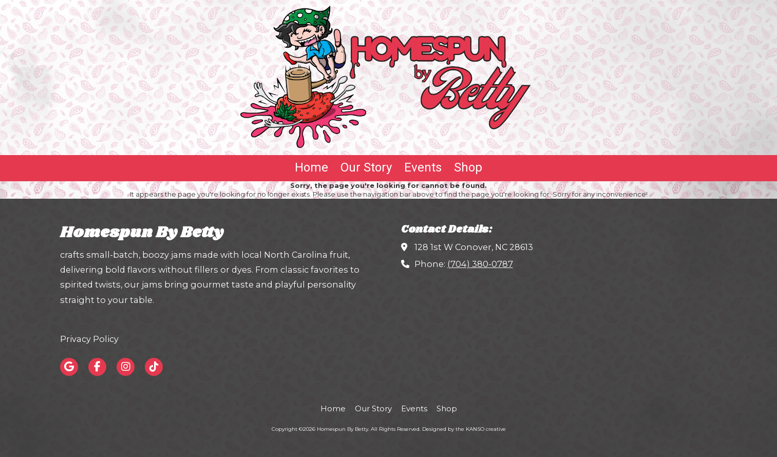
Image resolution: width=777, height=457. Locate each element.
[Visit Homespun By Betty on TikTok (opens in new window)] (154, 367)
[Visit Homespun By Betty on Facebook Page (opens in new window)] (97, 367)
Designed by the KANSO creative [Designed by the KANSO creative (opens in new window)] (464, 429)
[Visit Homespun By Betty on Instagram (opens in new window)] (126, 367)
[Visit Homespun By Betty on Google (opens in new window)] (69, 367)
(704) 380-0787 (480, 264)
